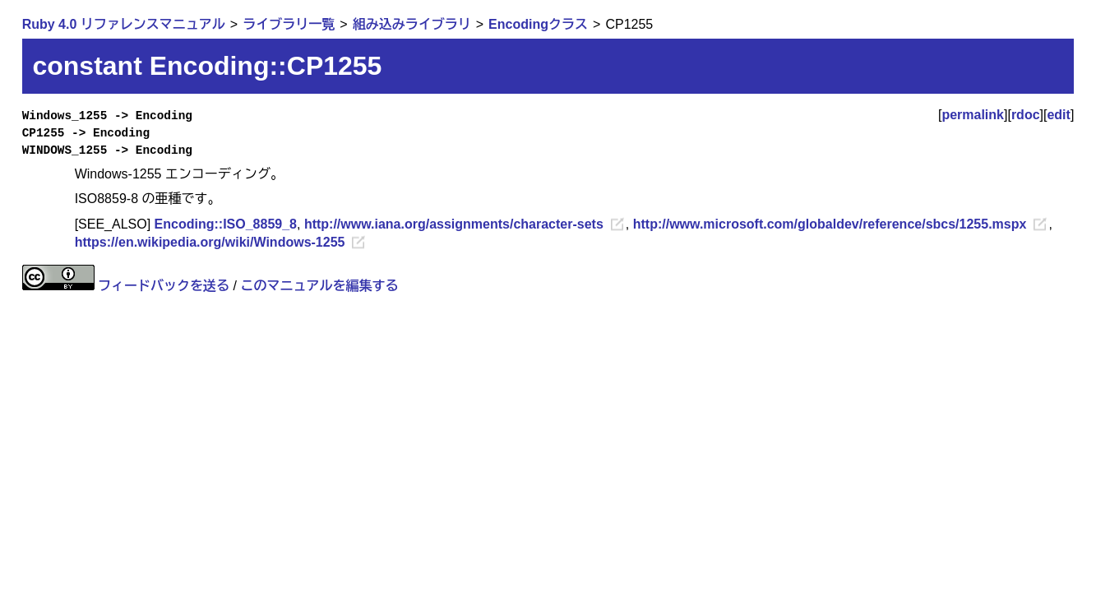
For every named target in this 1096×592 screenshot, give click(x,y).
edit (1058, 115)
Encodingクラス (538, 24)
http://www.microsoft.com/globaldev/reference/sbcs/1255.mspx (830, 224)
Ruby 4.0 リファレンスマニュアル (123, 24)
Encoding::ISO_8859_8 (226, 224)
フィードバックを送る (163, 286)
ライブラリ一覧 (289, 24)
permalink (972, 115)
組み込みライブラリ (412, 24)
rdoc (1025, 115)
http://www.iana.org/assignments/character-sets (453, 224)
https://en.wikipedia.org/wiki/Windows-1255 (210, 242)
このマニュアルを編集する (319, 286)
